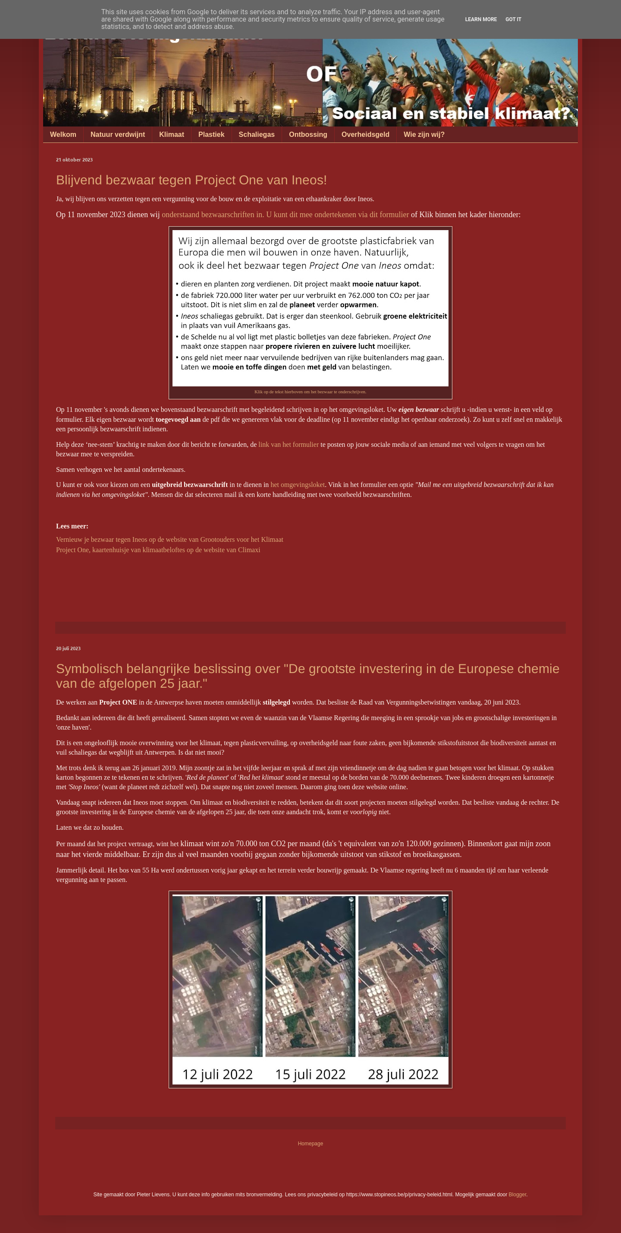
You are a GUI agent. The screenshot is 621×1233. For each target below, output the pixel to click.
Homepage (310, 1144)
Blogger (518, 1195)
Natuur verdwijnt (118, 134)
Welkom (63, 134)
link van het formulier (288, 444)
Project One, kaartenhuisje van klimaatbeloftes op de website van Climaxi (158, 549)
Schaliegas (257, 134)
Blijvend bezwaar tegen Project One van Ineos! (191, 180)
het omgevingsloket (297, 484)
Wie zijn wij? (424, 134)
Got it (513, 19)
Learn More (481, 19)
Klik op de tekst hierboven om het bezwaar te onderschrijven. (310, 391)
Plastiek (211, 134)
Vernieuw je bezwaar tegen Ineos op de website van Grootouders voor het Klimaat (169, 539)
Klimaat (171, 134)
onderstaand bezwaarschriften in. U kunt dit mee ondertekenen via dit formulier (285, 214)
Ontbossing (308, 134)
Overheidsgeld (365, 134)
